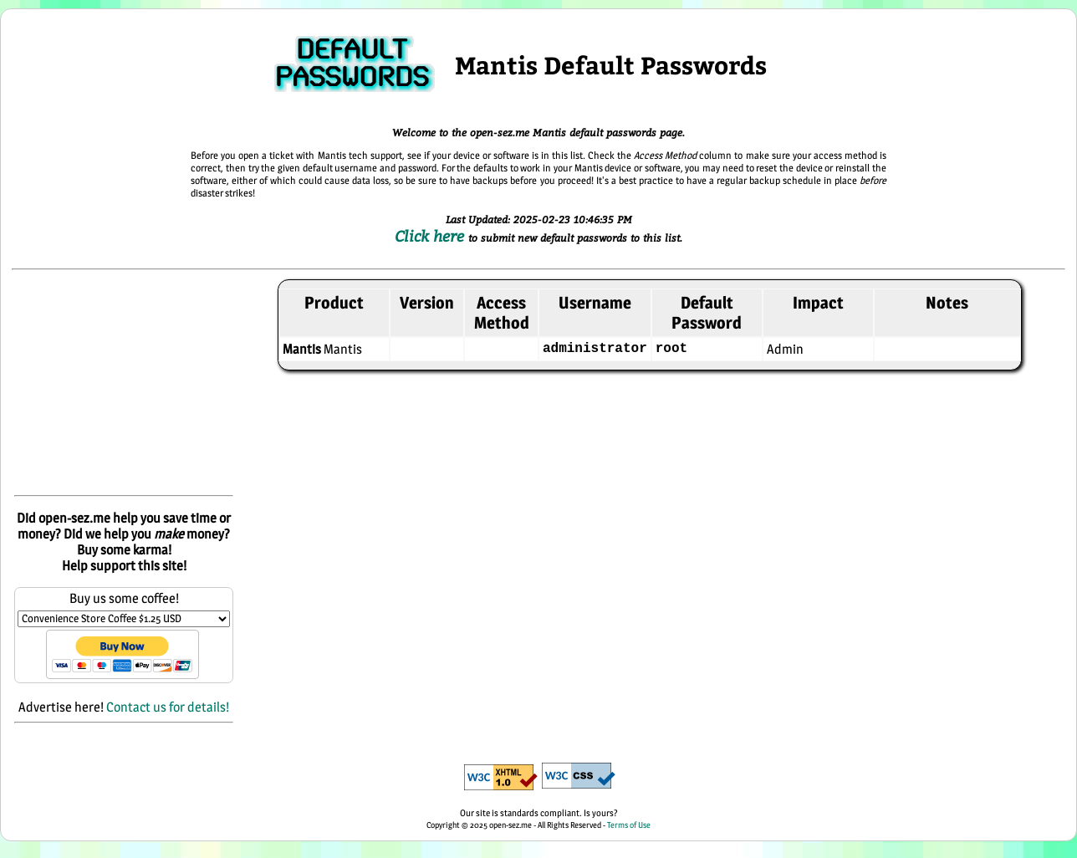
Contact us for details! (167, 707)
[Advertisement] (123, 383)
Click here (431, 236)
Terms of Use (629, 825)
